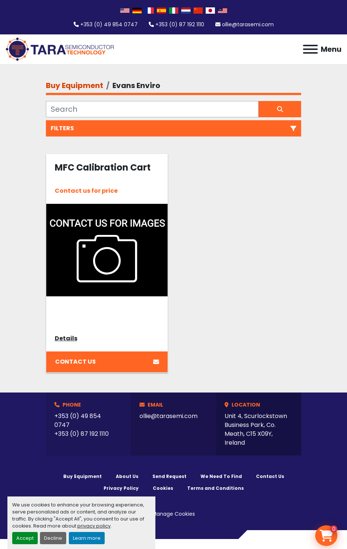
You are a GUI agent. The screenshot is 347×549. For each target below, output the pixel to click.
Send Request (169, 476)
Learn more (87, 538)
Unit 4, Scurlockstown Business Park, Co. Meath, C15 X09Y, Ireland (256, 429)
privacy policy (94, 526)
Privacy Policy (121, 488)
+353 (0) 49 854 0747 (109, 24)
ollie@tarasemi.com (248, 24)
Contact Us (107, 361)
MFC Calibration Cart (103, 167)
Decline (53, 538)
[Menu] (310, 49)
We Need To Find (221, 476)
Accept (25, 538)
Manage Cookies (173, 514)
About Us (127, 476)
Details (66, 338)
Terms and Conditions (215, 488)
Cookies (163, 488)
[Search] (152, 109)
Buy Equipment (82, 476)
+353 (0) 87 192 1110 (179, 24)
